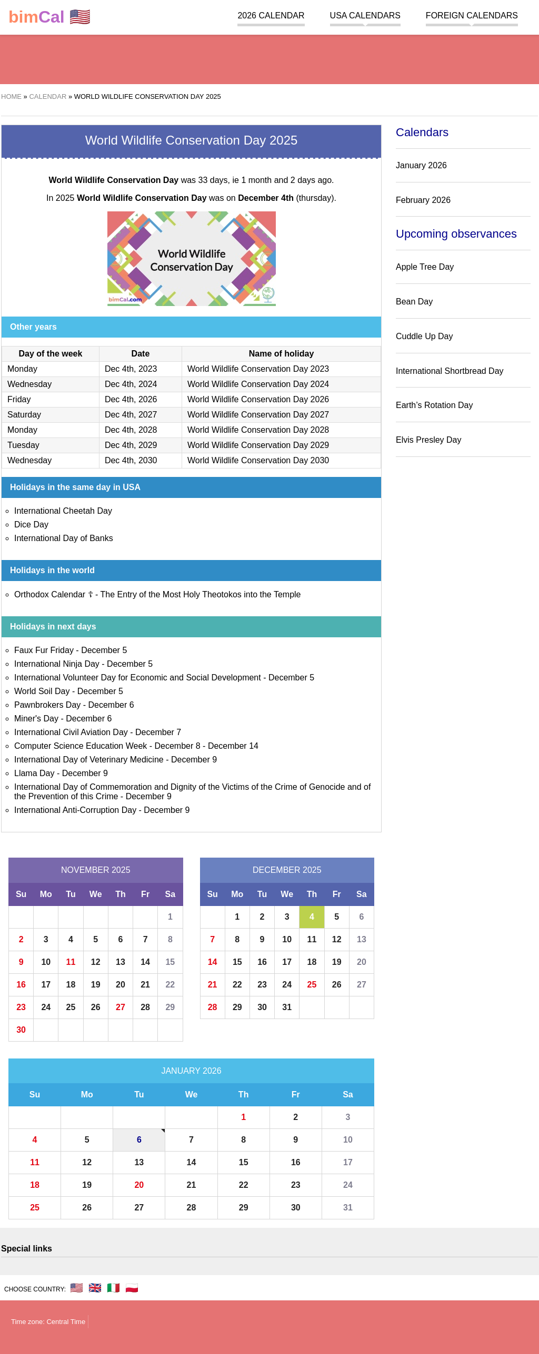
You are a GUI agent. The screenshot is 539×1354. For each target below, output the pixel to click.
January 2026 (191, 1070)
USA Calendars (365, 15)
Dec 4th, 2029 (131, 445)
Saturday (24, 414)
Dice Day (31, 524)
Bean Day (414, 301)
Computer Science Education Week (80, 745)
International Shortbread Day (450, 371)
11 (71, 962)
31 (287, 1007)
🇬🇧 (95, 1288)
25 (71, 1007)
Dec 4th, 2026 (131, 399)
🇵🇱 (131, 1288)
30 (21, 1029)
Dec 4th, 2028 (131, 429)
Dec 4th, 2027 (131, 414)
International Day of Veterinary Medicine (89, 759)
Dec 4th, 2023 (131, 368)
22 (170, 984)
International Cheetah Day (63, 510)
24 (46, 1007)
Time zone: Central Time (48, 1322)
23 (21, 1007)
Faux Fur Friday (44, 650)
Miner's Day (36, 718)
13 (120, 962)
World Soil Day (42, 691)
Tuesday (23, 445)
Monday (22, 368)
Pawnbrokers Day (47, 704)
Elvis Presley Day (428, 439)
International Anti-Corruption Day (75, 810)
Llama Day (34, 773)
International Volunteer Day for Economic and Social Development (137, 677)
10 (46, 962)
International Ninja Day (56, 663)
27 (120, 1007)
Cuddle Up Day (424, 336)
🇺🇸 (49, 17)
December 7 (158, 732)
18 (71, 984)
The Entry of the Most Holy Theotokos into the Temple (201, 594)
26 (96, 1007)
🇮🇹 (113, 1288)
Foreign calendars (472, 15)
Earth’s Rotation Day (434, 405)
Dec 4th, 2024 (131, 384)
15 (170, 962)
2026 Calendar (270, 15)
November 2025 (96, 870)
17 (46, 984)
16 (21, 984)
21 (145, 984)
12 (96, 962)
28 (145, 1007)
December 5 (104, 650)
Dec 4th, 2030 (131, 460)
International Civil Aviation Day (71, 732)
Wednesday (29, 384)
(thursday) (286, 198)
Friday (19, 399)
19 (96, 984)
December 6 (111, 704)
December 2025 (287, 870)
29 (170, 1007)
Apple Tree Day (425, 266)
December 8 (178, 745)
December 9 (194, 759)
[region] (269, 58)
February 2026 (423, 200)
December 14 (233, 745)
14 (145, 962)
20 (120, 984)
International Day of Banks (63, 538)
